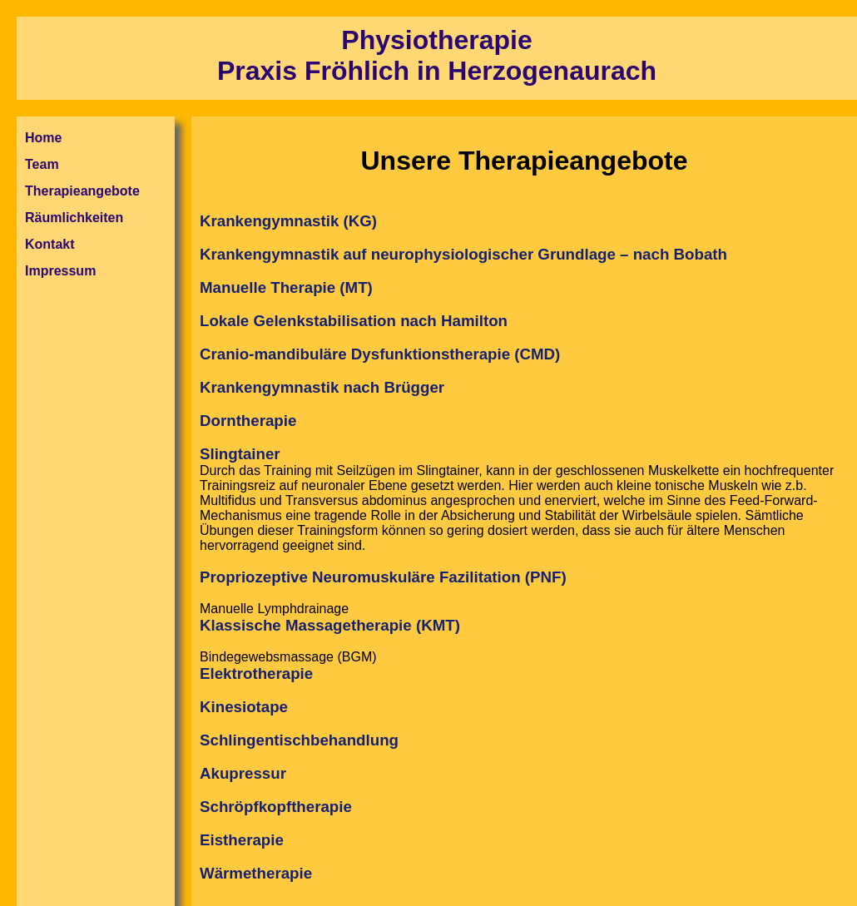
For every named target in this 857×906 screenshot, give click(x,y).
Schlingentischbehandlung (299, 740)
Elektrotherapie (256, 673)
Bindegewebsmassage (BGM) (524, 766)
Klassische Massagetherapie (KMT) (330, 625)
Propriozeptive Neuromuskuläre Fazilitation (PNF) (383, 577)
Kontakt (50, 244)
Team (42, 164)
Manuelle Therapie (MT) (286, 287)
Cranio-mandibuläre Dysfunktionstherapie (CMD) (380, 354)
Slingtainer (240, 454)
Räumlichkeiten (74, 217)
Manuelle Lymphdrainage (524, 742)
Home (43, 138)
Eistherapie (242, 840)
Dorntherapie (248, 420)
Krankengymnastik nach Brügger (322, 387)
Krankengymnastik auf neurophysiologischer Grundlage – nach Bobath (463, 254)
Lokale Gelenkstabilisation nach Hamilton (354, 320)
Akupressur (243, 773)
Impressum (60, 271)
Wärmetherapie (256, 873)
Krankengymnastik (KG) (288, 221)
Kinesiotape (244, 706)
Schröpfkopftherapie (276, 806)
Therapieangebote (82, 191)
